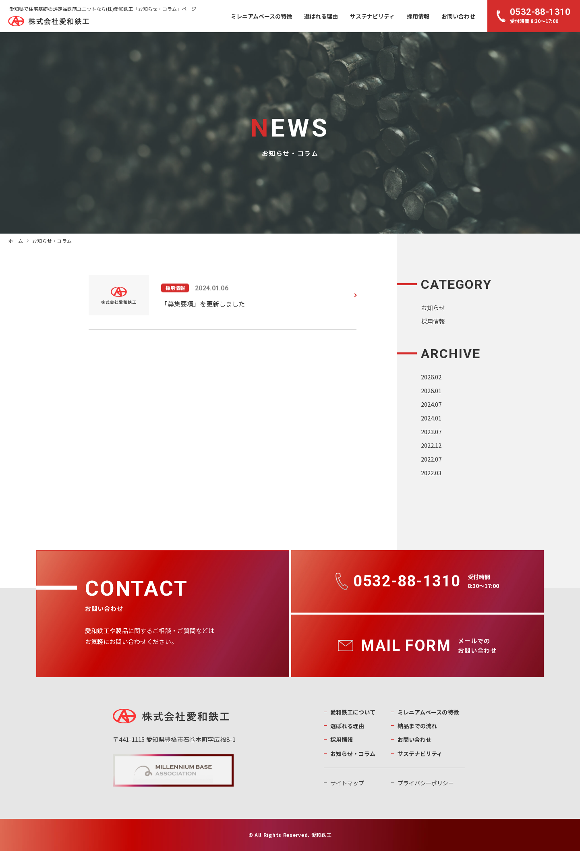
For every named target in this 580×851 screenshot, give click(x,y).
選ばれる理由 (321, 16)
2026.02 (431, 377)
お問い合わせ (458, 16)
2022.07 (431, 459)
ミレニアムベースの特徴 (261, 16)
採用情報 (418, 16)
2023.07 (431, 431)
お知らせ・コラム (352, 754)
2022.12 (431, 445)
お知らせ (433, 307)
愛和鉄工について (352, 712)
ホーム (15, 240)
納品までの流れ (417, 726)
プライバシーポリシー (426, 783)
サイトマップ (347, 783)
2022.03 (431, 472)
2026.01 (431, 390)
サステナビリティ (372, 16)
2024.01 (431, 418)
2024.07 (431, 404)
